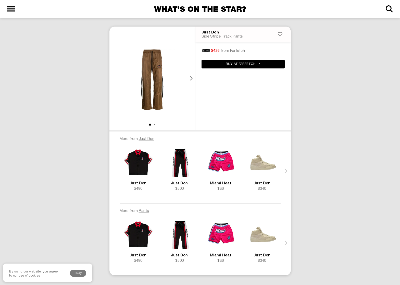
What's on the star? (200, 9)
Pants (144, 211)
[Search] (389, 9)
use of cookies (29, 275)
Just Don (210, 33)
